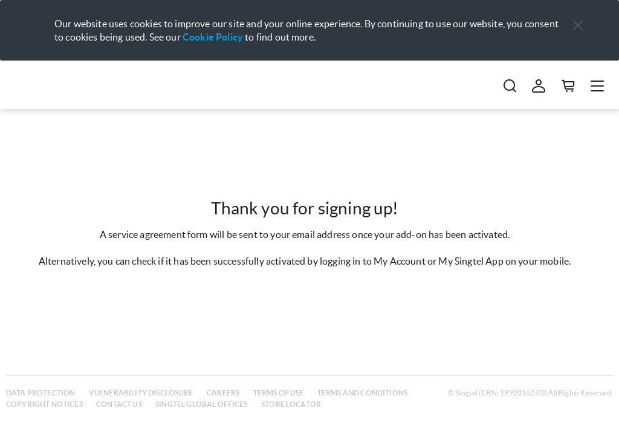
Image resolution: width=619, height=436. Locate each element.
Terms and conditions (362, 393)
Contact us (119, 404)
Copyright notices (44, 404)
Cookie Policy (213, 36)
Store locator (291, 404)
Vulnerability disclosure (141, 393)
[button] (578, 26)
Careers (223, 393)
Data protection (40, 393)
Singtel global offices (201, 404)
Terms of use (278, 393)
